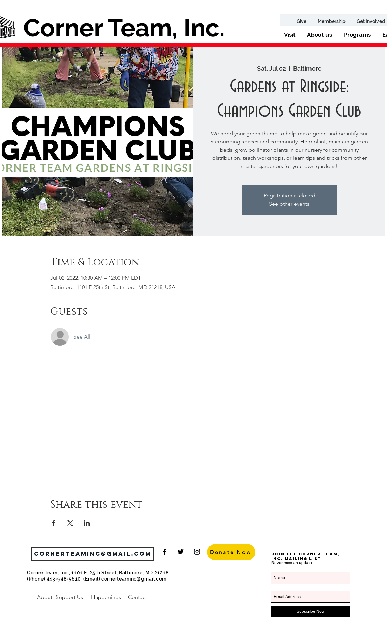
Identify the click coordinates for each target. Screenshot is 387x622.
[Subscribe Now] (310, 611)
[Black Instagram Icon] (197, 552)
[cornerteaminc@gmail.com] (92, 554)
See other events (289, 204)
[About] (44, 597)
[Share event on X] (70, 523)
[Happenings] (106, 597)
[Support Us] (69, 597)
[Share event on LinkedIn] (87, 523)
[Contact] (137, 597)
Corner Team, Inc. (124, 27)
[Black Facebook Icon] (164, 552)
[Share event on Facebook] (53, 523)
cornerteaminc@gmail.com (134, 579)
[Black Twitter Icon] (180, 552)
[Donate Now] (231, 552)
